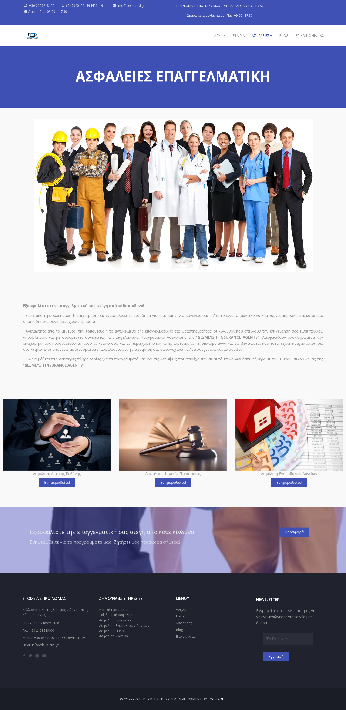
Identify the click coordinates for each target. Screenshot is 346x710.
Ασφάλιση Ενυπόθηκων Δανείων (124, 625)
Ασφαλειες (261, 35)
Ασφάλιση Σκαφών (113, 636)
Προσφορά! (285, 532)
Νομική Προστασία (113, 609)
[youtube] (44, 655)
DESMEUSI (151, 699)
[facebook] (24, 655)
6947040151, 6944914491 (85, 5)
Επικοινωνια (306, 35)
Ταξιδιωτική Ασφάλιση (116, 615)
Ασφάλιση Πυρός (112, 631)
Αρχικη (220, 35)
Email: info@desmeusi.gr (40, 645)
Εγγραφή (276, 656)
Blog (283, 35)
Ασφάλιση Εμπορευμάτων (118, 620)
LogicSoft (217, 699)
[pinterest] (37, 655)
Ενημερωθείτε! (57, 479)
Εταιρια (239, 35)
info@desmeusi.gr (131, 5)
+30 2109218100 (41, 5)
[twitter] (30, 655)
